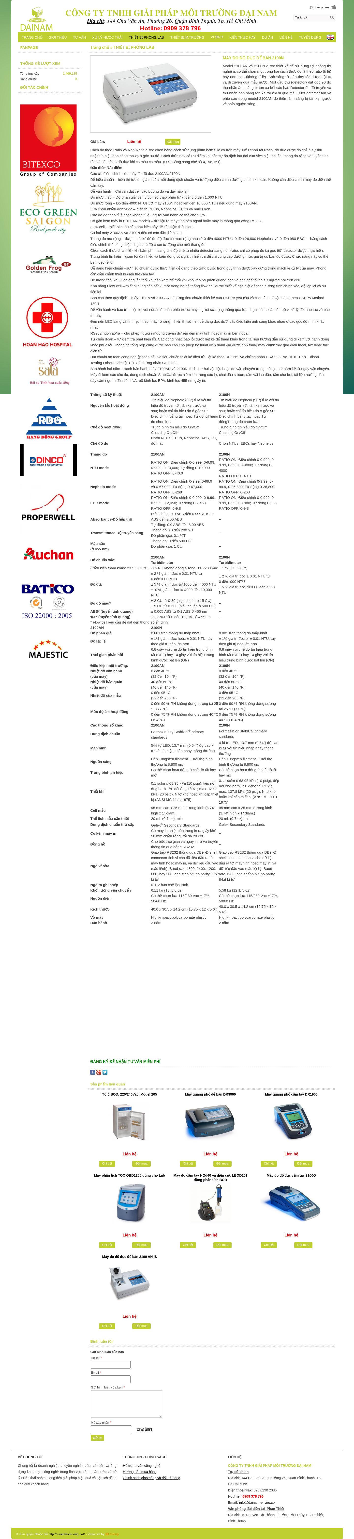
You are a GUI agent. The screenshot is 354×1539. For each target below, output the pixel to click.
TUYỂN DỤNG (310, 37)
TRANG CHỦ (32, 37)
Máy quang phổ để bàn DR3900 (210, 1094)
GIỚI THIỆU (58, 37)
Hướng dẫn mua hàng (140, 1472)
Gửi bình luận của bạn (108, 1387)
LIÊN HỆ (285, 37)
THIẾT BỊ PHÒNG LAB (146, 37)
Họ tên (97, 1358)
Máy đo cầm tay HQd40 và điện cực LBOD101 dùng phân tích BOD (210, 1177)
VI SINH (217, 37)
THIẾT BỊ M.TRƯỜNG (187, 37)
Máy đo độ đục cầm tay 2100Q (291, 1175)
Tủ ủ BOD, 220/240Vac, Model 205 (129, 1094)
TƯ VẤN (79, 37)
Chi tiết (107, 1163)
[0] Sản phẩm (319, 7)
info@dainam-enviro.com (258, 1503)
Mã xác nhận (101, 1422)
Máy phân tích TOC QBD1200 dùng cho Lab (129, 1175)
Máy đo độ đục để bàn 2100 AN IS (129, 1257)
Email (96, 1372)
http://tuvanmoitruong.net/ (66, 1534)
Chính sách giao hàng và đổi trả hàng (151, 1478)
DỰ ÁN (267, 37)
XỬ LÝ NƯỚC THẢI (107, 37)
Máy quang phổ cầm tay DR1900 (291, 1094)
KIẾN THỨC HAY (243, 37)
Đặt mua (173, 142)
